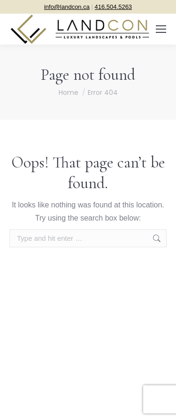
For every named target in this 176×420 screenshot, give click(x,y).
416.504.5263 (113, 6)
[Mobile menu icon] (161, 29)
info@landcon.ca (67, 6)
